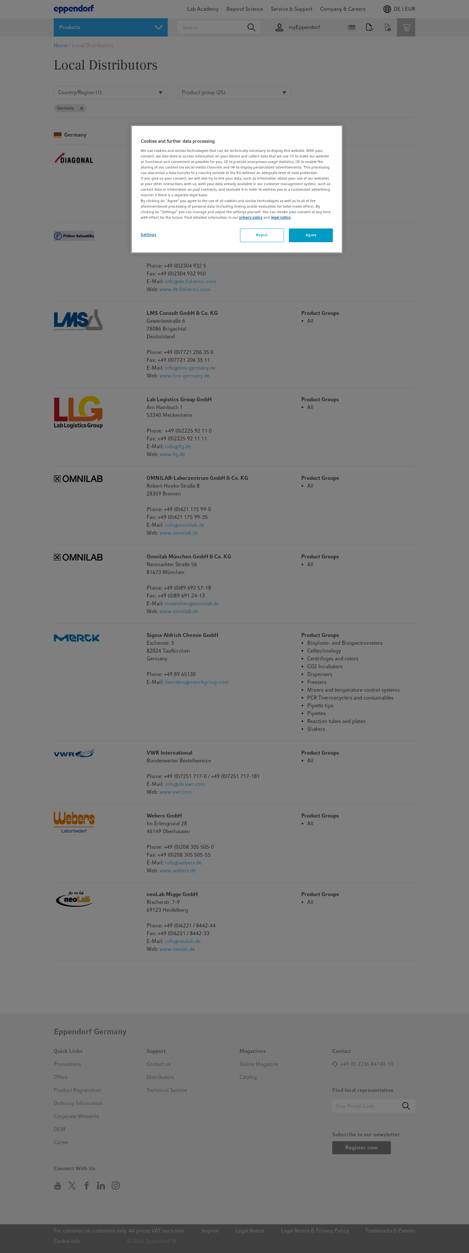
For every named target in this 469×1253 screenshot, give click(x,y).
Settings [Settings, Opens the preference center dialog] (148, 234)
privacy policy (251, 217)
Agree (311, 235)
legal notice (281, 217)
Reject (261, 235)
